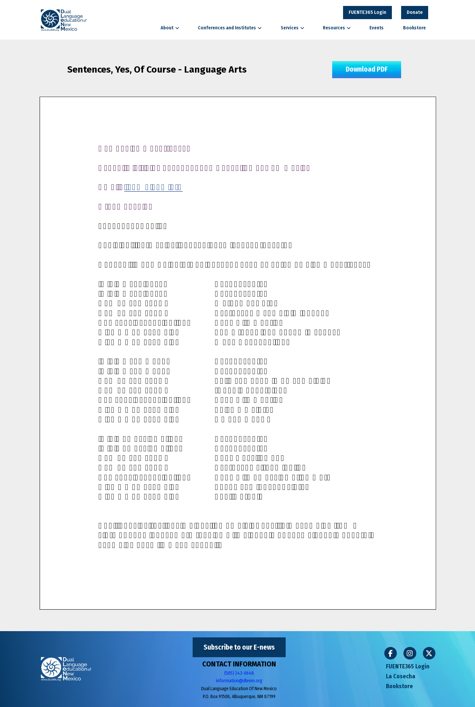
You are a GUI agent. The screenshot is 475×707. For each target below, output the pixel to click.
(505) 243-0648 (239, 673)
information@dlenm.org (239, 681)
